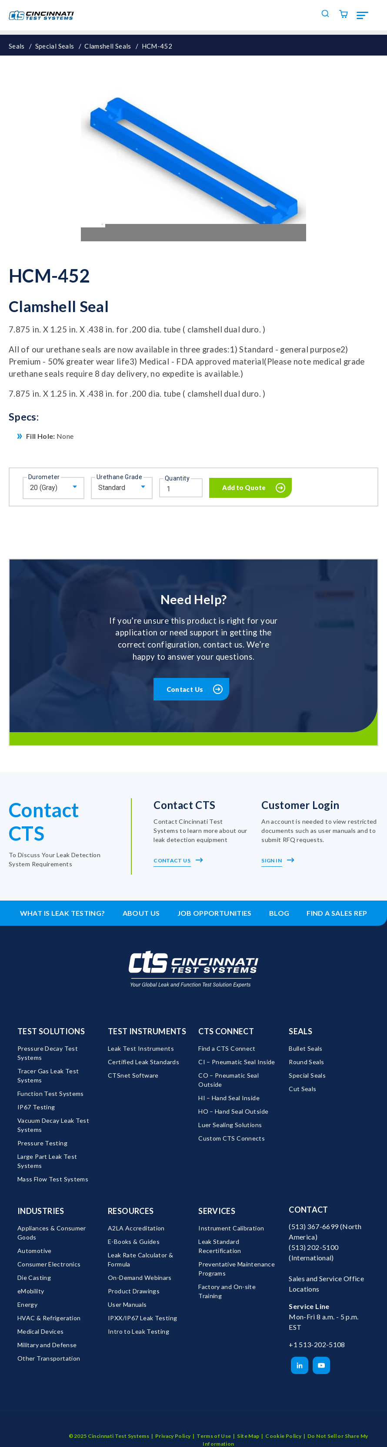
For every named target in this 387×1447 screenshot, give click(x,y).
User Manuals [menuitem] (127, 1304)
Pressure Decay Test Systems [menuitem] (48, 1053)
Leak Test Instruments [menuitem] (141, 1048)
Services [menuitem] (216, 1211)
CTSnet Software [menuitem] (133, 1075)
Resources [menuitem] (130, 1211)
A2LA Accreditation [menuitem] (136, 1228)
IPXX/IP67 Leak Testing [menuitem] (142, 1318)
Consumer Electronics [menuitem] (48, 1264)
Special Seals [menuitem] (307, 1075)
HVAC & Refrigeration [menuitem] (48, 1318)
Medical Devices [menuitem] (40, 1331)
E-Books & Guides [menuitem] (134, 1241)
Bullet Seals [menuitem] (305, 1048)
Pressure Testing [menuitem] (42, 1143)
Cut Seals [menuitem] (302, 1088)
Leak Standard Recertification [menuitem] (219, 1246)
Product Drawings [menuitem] (134, 1291)
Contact (308, 1209)
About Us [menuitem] (141, 913)
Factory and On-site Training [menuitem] (227, 1291)
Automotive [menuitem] (34, 1250)
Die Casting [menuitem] (34, 1277)
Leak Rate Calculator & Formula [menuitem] (141, 1259)
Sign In (277, 860)
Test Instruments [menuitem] (147, 1031)
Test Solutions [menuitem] (51, 1031)
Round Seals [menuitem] (306, 1062)
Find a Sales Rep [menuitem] (337, 913)
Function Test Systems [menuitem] (50, 1093)
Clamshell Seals (107, 46)
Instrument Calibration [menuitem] (231, 1228)
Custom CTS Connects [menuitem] (231, 1138)
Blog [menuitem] (279, 913)
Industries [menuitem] (40, 1211)
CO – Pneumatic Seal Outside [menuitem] (229, 1080)
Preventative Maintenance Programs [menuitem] (237, 1268)
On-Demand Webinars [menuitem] (140, 1277)
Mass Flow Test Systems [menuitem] (52, 1179)
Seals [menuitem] (300, 1031)
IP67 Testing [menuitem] (36, 1107)
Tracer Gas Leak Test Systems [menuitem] (48, 1075)
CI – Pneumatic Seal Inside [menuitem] (236, 1062)
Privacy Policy (172, 1425)
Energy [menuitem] (27, 1304)
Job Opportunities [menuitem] (214, 913)
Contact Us (185, 689)
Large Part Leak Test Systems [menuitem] (48, 1161)
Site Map (248, 1425)
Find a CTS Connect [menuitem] (227, 1048)
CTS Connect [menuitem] (226, 1031)
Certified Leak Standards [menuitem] (143, 1062)
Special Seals (54, 46)
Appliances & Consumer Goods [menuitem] (52, 1232)
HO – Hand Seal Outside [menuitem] (233, 1111)
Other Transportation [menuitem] (48, 1358)
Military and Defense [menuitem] (47, 1344)
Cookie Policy (283, 1425)
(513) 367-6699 (313, 1226)
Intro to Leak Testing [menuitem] (138, 1331)
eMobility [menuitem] (30, 1291)
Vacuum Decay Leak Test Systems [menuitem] (54, 1125)
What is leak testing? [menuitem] (62, 913)
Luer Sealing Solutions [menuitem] (230, 1124)
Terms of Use (214, 1425)
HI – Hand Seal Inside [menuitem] (229, 1098)
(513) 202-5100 (313, 1247)
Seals (17, 46)
